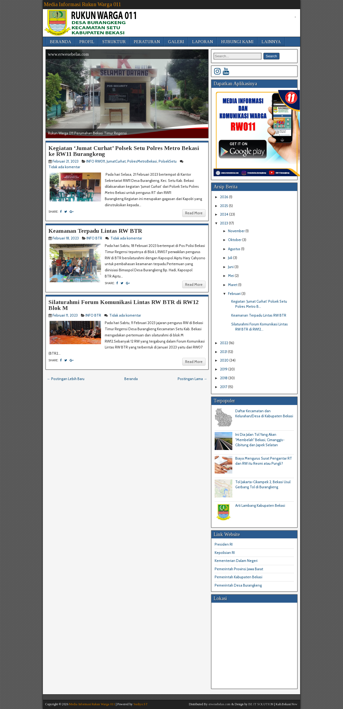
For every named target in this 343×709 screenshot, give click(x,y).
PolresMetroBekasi (142, 161)
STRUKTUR (114, 41)
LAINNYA (271, 41)
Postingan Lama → (192, 379)
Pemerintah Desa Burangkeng (238, 585)
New (294, 704)
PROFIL (86, 41)
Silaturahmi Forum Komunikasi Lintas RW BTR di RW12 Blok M (124, 305)
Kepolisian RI (225, 552)
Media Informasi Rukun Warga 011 (82, 4)
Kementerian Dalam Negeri (236, 560)
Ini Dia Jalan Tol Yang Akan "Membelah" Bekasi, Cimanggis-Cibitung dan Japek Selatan (260, 439)
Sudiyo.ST (140, 704)
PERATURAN (147, 41)
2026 (224, 197)
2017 (224, 387)
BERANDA (60, 41)
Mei (231, 275)
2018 (224, 378)
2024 (224, 214)
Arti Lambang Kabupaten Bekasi (260, 505)
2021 (224, 352)
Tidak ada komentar (65, 167)
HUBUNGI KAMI (237, 41)
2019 (224, 369)
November (236, 231)
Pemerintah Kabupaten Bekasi (238, 577)
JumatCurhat (116, 161)
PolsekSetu (168, 161)
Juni (231, 267)
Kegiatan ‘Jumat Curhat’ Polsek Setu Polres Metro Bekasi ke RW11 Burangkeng (124, 151)
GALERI (176, 41)
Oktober (235, 240)
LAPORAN (202, 41)
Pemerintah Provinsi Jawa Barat (239, 569)
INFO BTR (94, 238)
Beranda (131, 379)
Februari (234, 293)
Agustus (234, 249)
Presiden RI (224, 544)
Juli (230, 258)
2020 (224, 360)
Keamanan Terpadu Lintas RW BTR (95, 230)
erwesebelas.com (219, 704)
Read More (194, 213)
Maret (233, 285)
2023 (224, 223)
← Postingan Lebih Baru (65, 379)
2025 (224, 206)
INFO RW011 (95, 161)
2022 (224, 343)
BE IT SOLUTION (260, 704)
